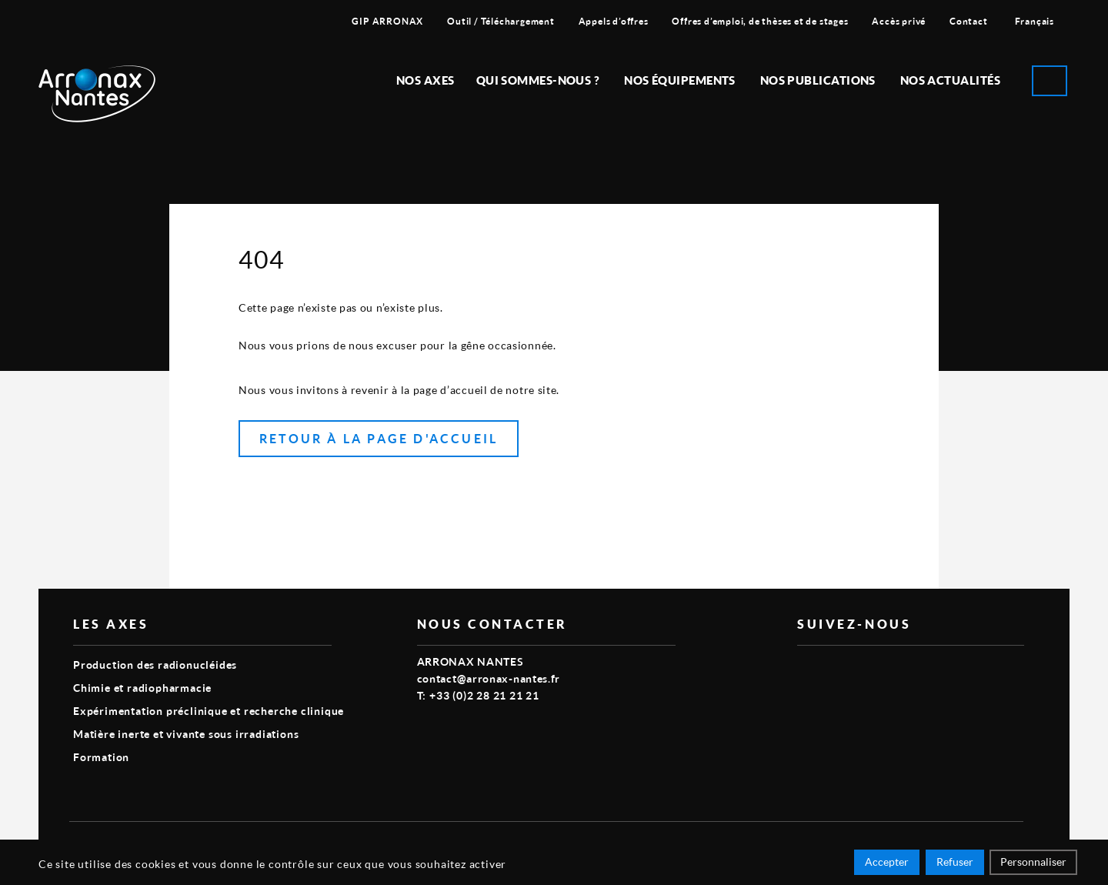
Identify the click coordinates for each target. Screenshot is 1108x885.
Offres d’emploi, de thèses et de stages (760, 21)
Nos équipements (680, 80)
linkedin (842, 670)
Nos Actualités (950, 80)
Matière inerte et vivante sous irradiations (186, 733)
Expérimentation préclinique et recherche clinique (208, 710)
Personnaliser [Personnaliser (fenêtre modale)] (1033, 863)
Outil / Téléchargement (501, 21)
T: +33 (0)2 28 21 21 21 (478, 695)
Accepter (887, 863)
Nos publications (818, 80)
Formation (101, 756)
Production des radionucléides (155, 664)
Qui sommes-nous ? (538, 80)
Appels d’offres (614, 21)
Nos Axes (425, 80)
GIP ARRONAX (387, 21)
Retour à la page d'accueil (378, 438)
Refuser (954, 863)
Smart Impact (989, 843)
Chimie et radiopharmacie (142, 687)
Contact (968, 21)
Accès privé (899, 21)
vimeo (806, 670)
